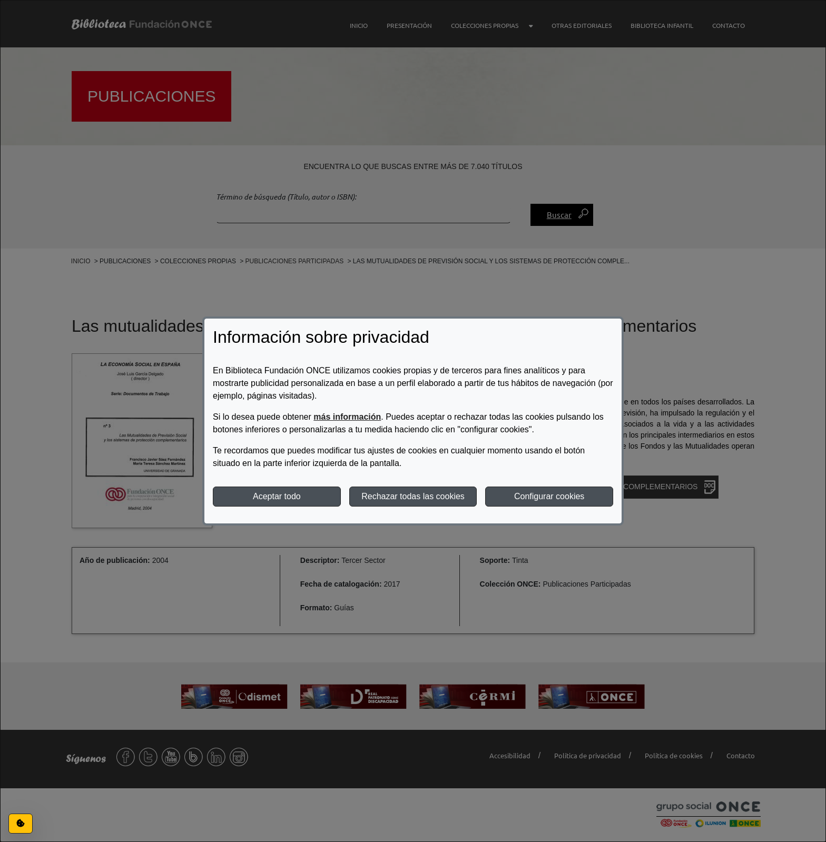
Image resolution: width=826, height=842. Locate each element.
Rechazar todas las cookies (413, 496)
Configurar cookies (549, 496)
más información (347, 416)
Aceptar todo (277, 496)
